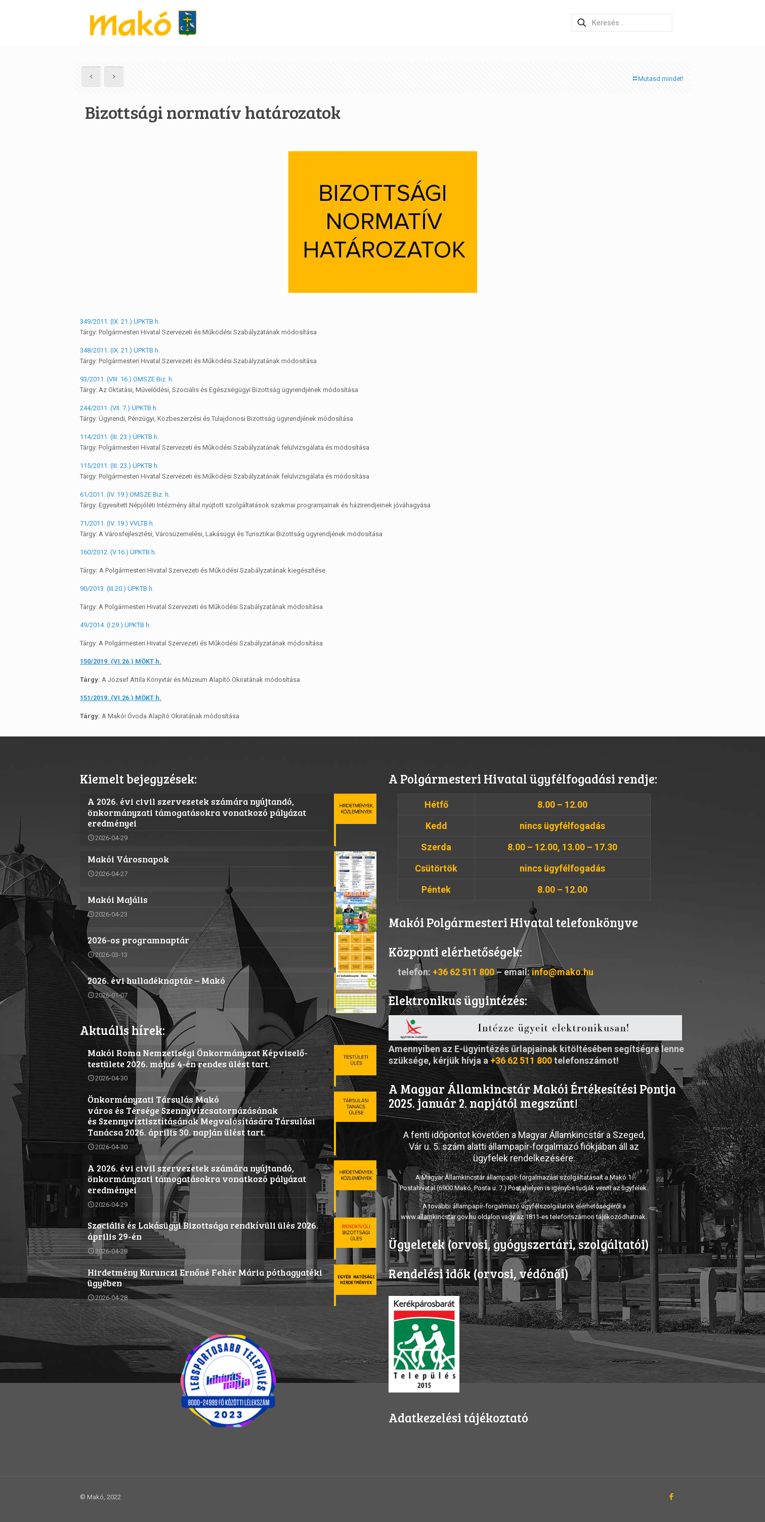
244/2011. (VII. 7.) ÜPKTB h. (119, 408)
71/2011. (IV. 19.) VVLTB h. (117, 523)
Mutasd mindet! (657, 78)
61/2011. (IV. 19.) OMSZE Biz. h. (125, 494)
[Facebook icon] (671, 1496)
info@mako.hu (562, 972)
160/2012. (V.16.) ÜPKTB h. (118, 552)
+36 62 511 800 (463, 972)
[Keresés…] (621, 23)
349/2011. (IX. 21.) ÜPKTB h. (120, 321)
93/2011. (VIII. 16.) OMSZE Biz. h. (127, 379)
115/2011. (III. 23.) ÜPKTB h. (119, 465)
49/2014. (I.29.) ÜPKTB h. (115, 625)
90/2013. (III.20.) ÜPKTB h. (117, 588)
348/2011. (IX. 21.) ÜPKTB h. (120, 350)
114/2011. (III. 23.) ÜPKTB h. (119, 437)
